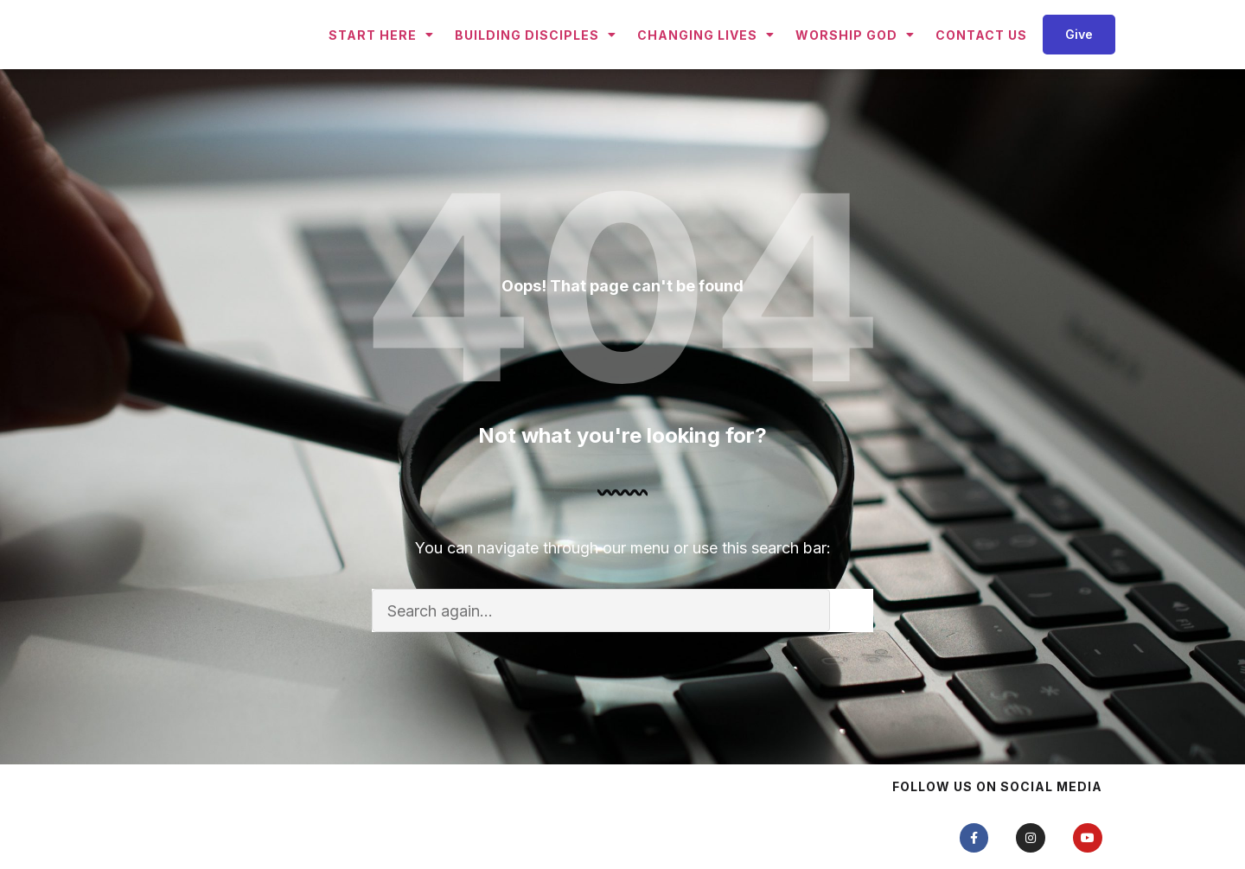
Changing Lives (706, 65)
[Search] (851, 672)
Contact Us (981, 65)
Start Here (381, 65)
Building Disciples (535, 65)
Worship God (855, 65)
